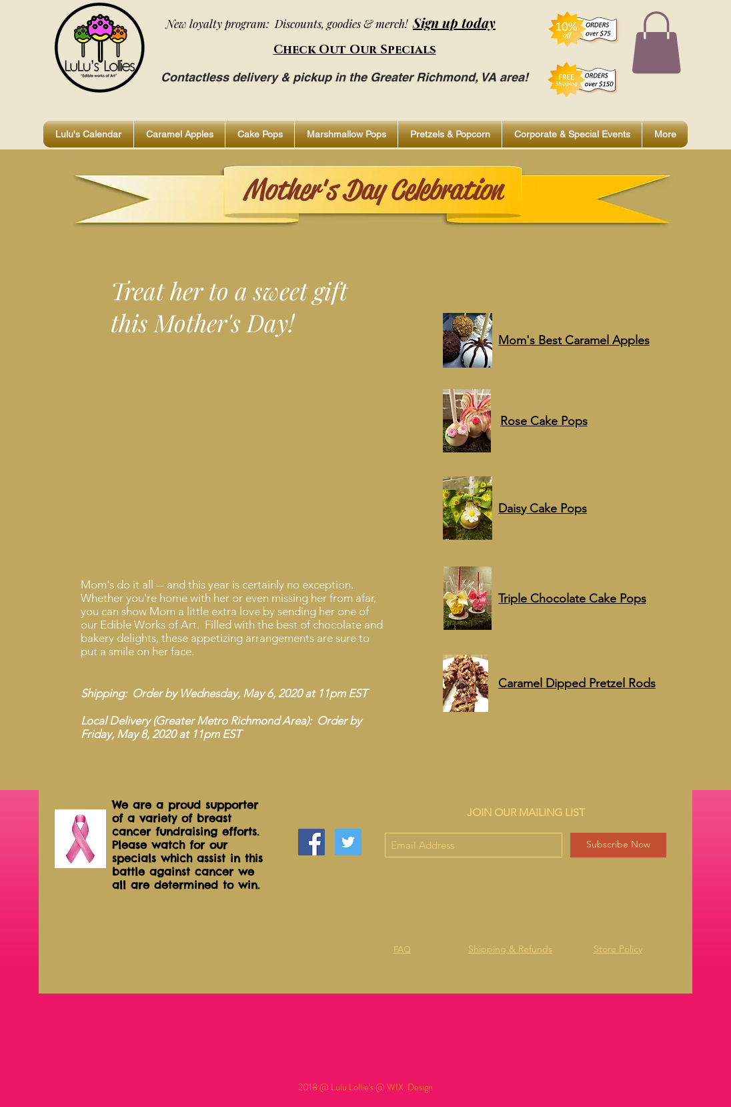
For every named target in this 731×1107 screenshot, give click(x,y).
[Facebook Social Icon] (311, 842)
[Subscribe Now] (618, 845)
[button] (656, 42)
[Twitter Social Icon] (348, 842)
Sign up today (454, 22)
